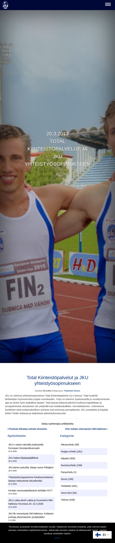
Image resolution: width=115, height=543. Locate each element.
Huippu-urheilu (68, 451)
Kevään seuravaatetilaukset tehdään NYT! (30, 490)
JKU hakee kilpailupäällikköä (23, 458)
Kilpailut (65, 458)
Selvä (57, 538)
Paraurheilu (67, 472)
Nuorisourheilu (68, 465)
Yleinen (76, 391)
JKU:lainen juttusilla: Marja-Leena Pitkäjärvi (30, 467)
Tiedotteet (68, 391)
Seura (64, 479)
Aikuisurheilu (67, 444)
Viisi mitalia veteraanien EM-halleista (85, 429)
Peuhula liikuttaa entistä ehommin (28, 429)
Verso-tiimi (66, 493)
